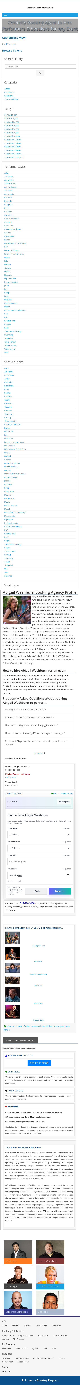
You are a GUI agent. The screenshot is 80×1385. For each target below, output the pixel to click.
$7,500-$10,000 (11, 118)
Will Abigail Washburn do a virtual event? (25, 709)
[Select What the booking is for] (39, 834)
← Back (36, 891)
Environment (9, 445)
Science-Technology (13, 331)
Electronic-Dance (11, 250)
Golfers (7, 268)
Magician (8, 299)
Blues (6, 208)
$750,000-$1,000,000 (13, 157)
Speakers (8, 95)
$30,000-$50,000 (11, 129)
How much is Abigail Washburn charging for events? (31, 725)
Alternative (9, 180)
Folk (6, 261)
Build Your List (9, 44)
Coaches (8, 410)
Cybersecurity (10, 421)
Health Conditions (12, 463)
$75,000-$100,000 (12, 136)
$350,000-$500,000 (13, 150)
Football (7, 264)
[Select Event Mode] (39, 848)
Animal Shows (10, 187)
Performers (9, 92)
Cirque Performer (11, 218)
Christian (8, 215)
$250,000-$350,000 (13, 146)
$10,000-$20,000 (11, 122)
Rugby (7, 540)
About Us (16, 1325)
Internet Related (11, 282)
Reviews (27, 1325)
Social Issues (9, 551)
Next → (60, 891)
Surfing (7, 554)
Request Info (41, 1325)
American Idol (10, 183)
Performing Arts (11, 523)
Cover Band (9, 236)
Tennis (7, 561)
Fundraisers (43, 1335)
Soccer (7, 547)
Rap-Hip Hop (9, 320)
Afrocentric (9, 176)
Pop (6, 313)
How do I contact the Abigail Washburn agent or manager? (35, 733)
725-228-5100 (27, 903)
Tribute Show (10, 342)
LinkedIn (6, 1371)
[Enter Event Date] (39, 875)
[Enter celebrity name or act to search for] (40, 66)
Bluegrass (8, 204)
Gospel (7, 271)
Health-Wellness (11, 466)
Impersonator (10, 278)
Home (4, 1325)
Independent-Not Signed (14, 473)
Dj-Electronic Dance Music (15, 243)
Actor (6, 173)
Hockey (7, 470)
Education (8, 438)
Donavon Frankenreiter (38, 974)
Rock (6, 327)
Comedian (8, 225)
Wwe (6, 352)
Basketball (8, 201)
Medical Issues (10, 303)
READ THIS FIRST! (39, 1063)
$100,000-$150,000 (13, 139)
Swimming (8, 334)
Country (7, 232)
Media (7, 502)
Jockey (7, 480)
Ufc (5, 568)
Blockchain (8, 385)
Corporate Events (25, 1335)
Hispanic (8, 275)
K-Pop (6, 292)
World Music (9, 349)
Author (7, 378)
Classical (8, 222)
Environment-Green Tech (15, 449)
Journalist (8, 484)
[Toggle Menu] (40, 15)
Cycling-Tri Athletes (12, 424)
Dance (7, 239)
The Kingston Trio (38, 946)
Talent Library (8, 1335)
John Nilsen (38, 1003)
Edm (6, 246)
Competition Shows (12, 229)
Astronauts (9, 194)
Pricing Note (10, 777)
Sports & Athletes (11, 99)
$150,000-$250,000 (13, 143)
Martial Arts (9, 498)
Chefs (7, 400)
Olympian (8, 519)
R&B (6, 317)
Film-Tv (7, 257)
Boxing (7, 392)
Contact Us (56, 1325)
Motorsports (9, 516)
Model (7, 306)
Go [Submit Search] (40, 73)
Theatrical (8, 338)
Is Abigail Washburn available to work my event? (29, 717)
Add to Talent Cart (63, 793)
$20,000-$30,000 (11, 125)
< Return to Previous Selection (20, 1040)
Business (8, 211)
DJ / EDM (35, 1348)
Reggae (7, 324)
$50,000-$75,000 (11, 132)
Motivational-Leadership (14, 310)
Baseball (8, 197)
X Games (8, 575)
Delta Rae (38, 986)
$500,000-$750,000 (13, 153)
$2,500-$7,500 (10, 115)
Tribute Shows (10, 345)
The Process (18, 1339)
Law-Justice (9, 491)
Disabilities (9, 431)
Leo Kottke (38, 961)
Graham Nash (38, 1020)
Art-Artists (8, 190)
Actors (7, 88)
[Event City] (39, 861)
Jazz (6, 289)
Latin (6, 296)
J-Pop (6, 285)
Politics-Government (13, 526)
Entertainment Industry (14, 254)
